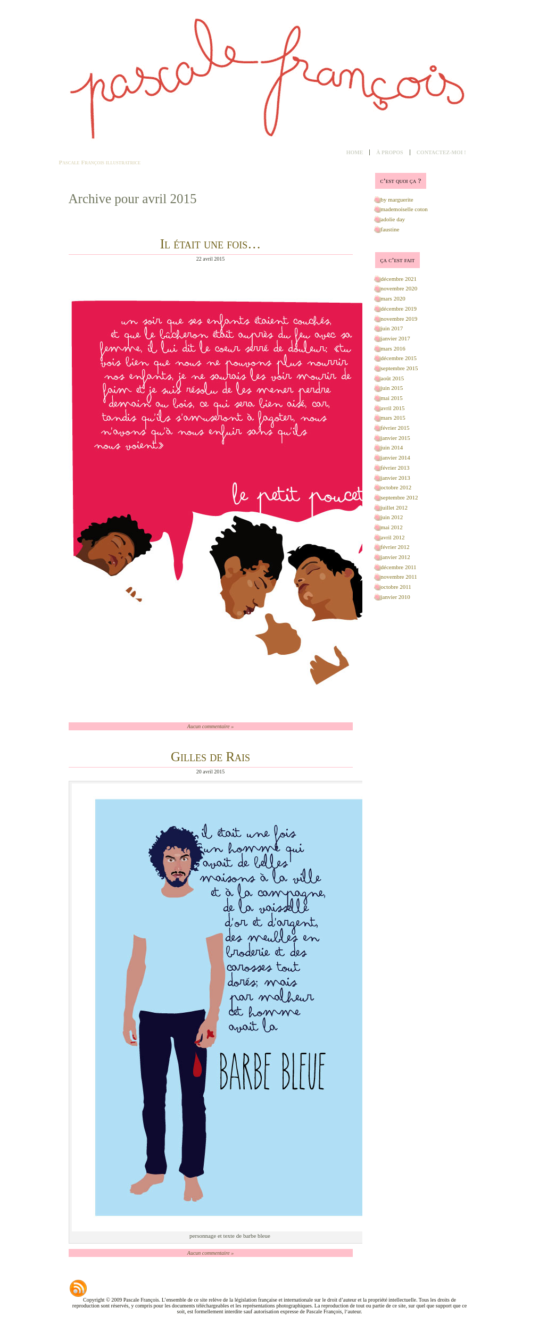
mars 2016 (393, 348)
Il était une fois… (210, 244)
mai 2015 (392, 398)
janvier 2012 (395, 557)
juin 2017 (392, 328)
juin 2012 (392, 517)
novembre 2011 (399, 576)
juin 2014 (392, 447)
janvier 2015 (395, 438)
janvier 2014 (395, 457)
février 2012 (395, 547)
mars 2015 (393, 417)
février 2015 (395, 427)
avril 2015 (393, 408)
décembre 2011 (399, 567)
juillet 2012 (394, 507)
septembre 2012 (399, 497)
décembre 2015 (399, 358)
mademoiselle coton (404, 209)
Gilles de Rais (210, 756)
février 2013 (395, 467)
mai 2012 (392, 527)
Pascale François (82, 162)
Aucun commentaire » (210, 726)
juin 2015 (392, 388)
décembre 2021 (399, 279)
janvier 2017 (395, 338)
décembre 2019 (399, 308)
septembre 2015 (399, 368)
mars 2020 (393, 298)
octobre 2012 (396, 487)
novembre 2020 (399, 288)
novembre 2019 (399, 318)
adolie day (393, 219)
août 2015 (392, 378)
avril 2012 (393, 537)
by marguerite (397, 199)
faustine (390, 229)
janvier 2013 (395, 477)
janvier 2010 (395, 597)
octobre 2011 (396, 587)
